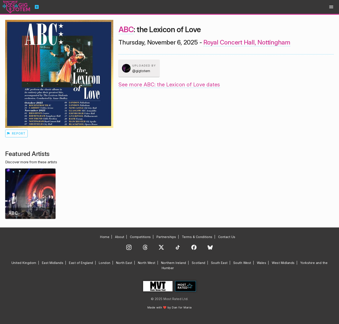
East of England (81, 263)
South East (219, 263)
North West (146, 263)
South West (242, 263)
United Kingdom (23, 263)
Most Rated (185, 286)
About (119, 237)
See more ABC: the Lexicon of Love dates (169, 84)
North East (124, 263)
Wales (261, 263)
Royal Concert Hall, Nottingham (246, 42)
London (104, 263)
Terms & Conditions (197, 237)
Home (104, 237)
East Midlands (53, 263)
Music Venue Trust (158, 286)
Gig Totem (17, 6)
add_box (36, 7)
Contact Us (226, 237)
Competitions (140, 237)
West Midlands (283, 263)
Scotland (198, 263)
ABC (126, 29)
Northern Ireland (173, 263)
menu (331, 7)
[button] (139, 68)
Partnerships (166, 237)
